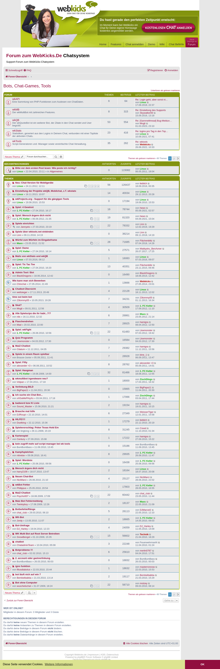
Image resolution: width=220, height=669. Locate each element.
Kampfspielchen (24, 452)
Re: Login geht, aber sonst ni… (151, 99)
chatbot (19, 541)
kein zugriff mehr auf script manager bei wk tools (42, 443)
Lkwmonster (146, 330)
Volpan (20, 382)
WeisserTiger (147, 412)
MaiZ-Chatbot (22, 346)
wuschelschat (24, 586)
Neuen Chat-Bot (24, 476)
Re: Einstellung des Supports (150, 110)
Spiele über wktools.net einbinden (34, 231)
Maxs (20, 243)
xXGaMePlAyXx (25, 398)
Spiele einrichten (24, 223)
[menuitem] (27, 70)
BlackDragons (24, 275)
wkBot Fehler (22, 484)
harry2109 (22, 471)
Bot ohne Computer (26, 582)
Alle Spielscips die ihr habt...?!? (33, 313)
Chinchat (21, 284)
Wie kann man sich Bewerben (28, 280)
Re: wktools (141, 141)
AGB (103, 654)
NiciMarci (21, 480)
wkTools (17, 141)
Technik (144, 534)
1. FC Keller (23, 210)
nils (18, 316)
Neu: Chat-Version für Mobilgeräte (34, 182)
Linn (142, 224)
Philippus (21, 488)
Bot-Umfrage (22, 525)
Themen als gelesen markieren (141, 158)
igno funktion (22, 566)
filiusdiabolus (23, 569)
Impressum (93, 654)
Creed (143, 428)
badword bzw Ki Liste (27, 403)
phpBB (80, 657)
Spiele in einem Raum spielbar (32, 354)
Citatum (21, 349)
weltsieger (22, 292)
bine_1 (143, 354)
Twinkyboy (22, 504)
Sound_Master (24, 406)
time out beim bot (22, 297)
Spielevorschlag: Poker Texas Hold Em (37, 427)
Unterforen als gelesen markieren (165, 90)
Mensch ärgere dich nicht (29, 468)
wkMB (15, 109)
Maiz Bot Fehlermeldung (28, 501)
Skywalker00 (146, 113)
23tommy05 (23, 300)
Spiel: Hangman (24, 370)
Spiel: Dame (22, 248)
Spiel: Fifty (21, 362)
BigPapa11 (22, 390)
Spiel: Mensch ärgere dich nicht (33, 215)
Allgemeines (56, 171)
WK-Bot (19, 517)
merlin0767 (145, 550)
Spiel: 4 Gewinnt (24, 207)
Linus (143, 102)
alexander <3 (24, 365)
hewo (143, 208)
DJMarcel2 (145, 510)
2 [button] (174, 158)
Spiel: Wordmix (23, 460)
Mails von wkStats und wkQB (31, 256)
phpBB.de (106, 659)
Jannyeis (25, 227)
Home (102, 44)
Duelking (21, 422)
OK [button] (202, 664)
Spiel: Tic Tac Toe (25, 264)
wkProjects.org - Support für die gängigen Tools (42, 199)
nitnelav (21, 455)
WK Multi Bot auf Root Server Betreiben (37, 533)
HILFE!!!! (20, 419)
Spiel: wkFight (23, 329)
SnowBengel (23, 537)
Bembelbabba (24, 577)
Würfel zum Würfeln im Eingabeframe (36, 240)
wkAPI (16, 99)
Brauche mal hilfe (25, 411)
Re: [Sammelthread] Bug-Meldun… (153, 120)
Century (21, 439)
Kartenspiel (21, 435)
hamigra (144, 322)
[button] (178, 158)
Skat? (18, 305)
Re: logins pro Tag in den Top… (151, 131)
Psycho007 (22, 496)
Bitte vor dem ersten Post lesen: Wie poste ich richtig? (45, 168)
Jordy (19, 520)
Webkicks (145, 144)
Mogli (143, 123)
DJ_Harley (22, 528)
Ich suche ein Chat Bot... (29, 394)
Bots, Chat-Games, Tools (27, 85)
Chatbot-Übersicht (25, 289)
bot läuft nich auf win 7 (28, 574)
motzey (144, 583)
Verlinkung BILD (24, 386)
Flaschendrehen (24, 321)
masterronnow (147, 567)
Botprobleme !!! (24, 550)
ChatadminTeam (25, 545)
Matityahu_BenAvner (151, 248)
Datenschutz (113, 654)
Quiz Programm (24, 337)
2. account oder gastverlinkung (32, 558)
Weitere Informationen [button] (59, 664)
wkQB (15, 120)
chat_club (145, 493)
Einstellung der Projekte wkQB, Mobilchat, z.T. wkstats (45, 191)
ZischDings (146, 379)
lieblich (143, 183)
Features (116, 44)
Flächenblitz (146, 240)
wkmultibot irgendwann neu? (31, 378)
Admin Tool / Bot (24, 272)
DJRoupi (21, 414)
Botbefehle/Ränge (25, 509)
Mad (19, 324)
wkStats (16, 130)
